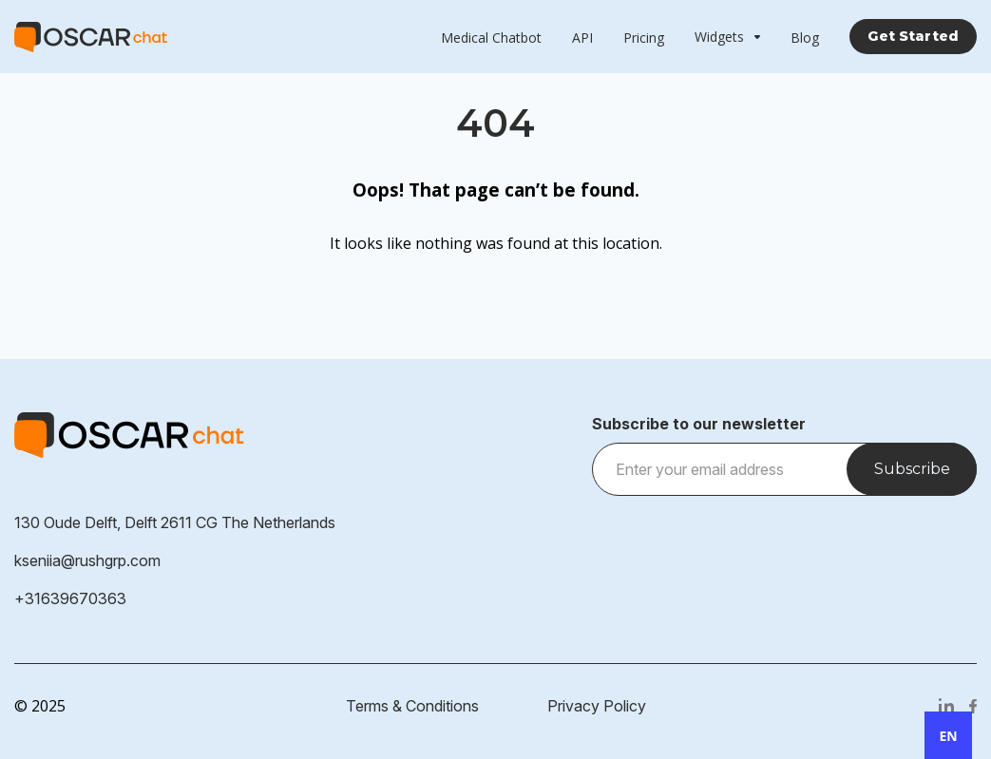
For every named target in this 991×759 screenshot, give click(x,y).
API (582, 37)
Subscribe (912, 469)
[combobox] (948, 735)
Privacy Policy (596, 705)
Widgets (719, 37)
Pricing (643, 37)
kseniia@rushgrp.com (87, 560)
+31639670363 (70, 598)
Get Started (913, 36)
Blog (805, 37)
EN (948, 736)
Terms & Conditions (412, 705)
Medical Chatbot (491, 37)
